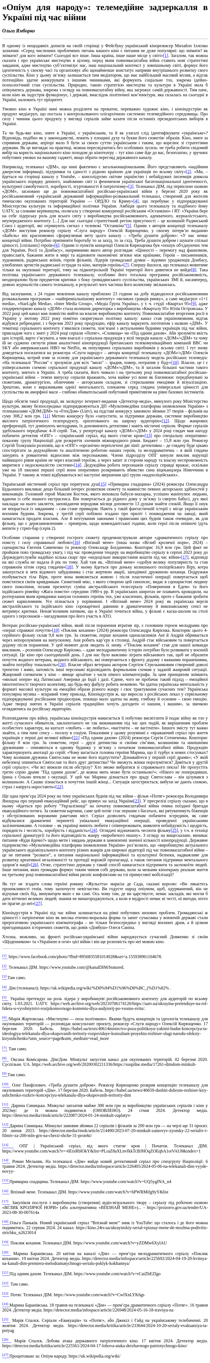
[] (165, 55)
